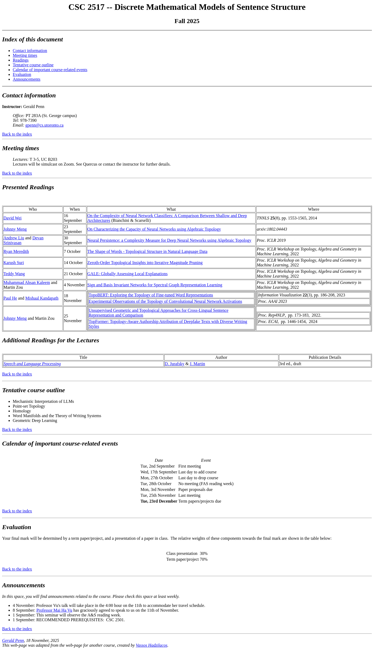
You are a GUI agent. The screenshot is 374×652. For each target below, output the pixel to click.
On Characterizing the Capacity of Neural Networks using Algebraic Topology (154, 229)
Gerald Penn (13, 640)
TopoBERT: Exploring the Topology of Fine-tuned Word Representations (151, 295)
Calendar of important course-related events (50, 69)
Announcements (26, 79)
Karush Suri (13, 262)
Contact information (30, 50)
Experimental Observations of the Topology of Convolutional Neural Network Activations (165, 301)
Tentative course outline (33, 65)
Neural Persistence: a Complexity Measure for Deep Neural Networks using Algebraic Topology (169, 240)
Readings (21, 60)
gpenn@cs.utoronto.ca (45, 125)
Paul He (10, 298)
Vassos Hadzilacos (151, 645)
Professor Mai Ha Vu (54, 610)
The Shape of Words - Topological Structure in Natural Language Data (147, 251)
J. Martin (197, 363)
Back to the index (17, 134)
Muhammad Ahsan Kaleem (26, 282)
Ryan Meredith (16, 251)
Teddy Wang (14, 273)
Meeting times (25, 55)
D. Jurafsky (174, 363)
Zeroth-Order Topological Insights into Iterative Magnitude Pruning (145, 262)
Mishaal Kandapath (41, 298)
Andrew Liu (13, 238)
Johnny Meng (15, 229)
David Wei (12, 218)
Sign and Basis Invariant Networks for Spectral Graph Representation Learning (154, 285)
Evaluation (22, 74)
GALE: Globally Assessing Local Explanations (127, 273)
